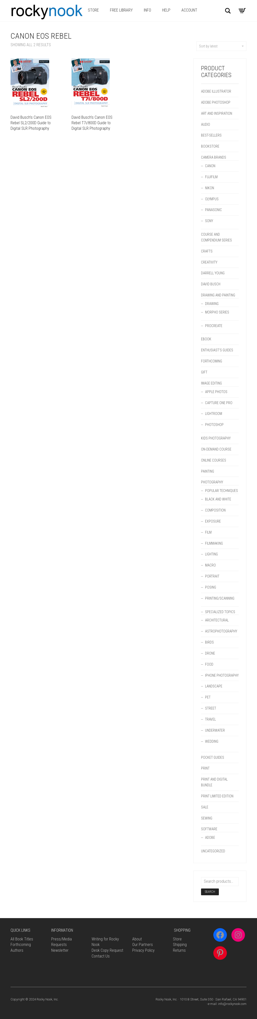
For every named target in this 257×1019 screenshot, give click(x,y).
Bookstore (210, 146)
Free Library (121, 10)
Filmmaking (214, 543)
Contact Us (101, 956)
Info (147, 10)
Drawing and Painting (218, 295)
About (137, 939)
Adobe (210, 838)
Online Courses (213, 460)
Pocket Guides (212, 757)
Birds (209, 642)
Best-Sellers (211, 135)
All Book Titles (22, 939)
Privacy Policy (143, 950)
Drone (210, 653)
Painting (207, 471)
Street (210, 708)
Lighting (211, 554)
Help (166, 10)
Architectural (217, 620)
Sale (204, 807)
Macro (210, 565)
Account (189, 10)
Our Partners (142, 944)
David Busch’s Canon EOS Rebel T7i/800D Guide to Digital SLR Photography (92, 123)
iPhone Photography (222, 675)
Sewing (206, 818)
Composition (215, 510)
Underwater (215, 730)
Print (205, 768)
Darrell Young (213, 273)
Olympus (212, 199)
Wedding (211, 741)
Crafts (207, 251)
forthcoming (211, 361)
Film (208, 532)
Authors (17, 950)
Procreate (213, 326)
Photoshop (214, 425)
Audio (205, 124)
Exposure (213, 521)
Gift (204, 372)
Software (209, 829)
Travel (210, 719)
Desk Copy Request (107, 950)
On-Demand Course (216, 449)
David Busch (210, 284)
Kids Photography (216, 438)
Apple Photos (216, 392)
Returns (179, 950)
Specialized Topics (220, 612)
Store (93, 10)
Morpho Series (217, 312)
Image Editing (211, 383)
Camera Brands (213, 157)
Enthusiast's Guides (217, 350)
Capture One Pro (218, 403)
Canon (210, 166)
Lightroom (213, 414)
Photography (212, 482)
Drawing (212, 304)
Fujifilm (211, 177)
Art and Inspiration (216, 113)
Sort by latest (221, 46)
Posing (210, 587)
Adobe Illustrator (216, 91)
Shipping (180, 944)
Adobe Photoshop (215, 102)
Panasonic (213, 210)
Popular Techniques (221, 491)
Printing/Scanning (219, 598)
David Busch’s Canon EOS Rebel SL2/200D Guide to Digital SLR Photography (31, 123)
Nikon (209, 188)
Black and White (218, 499)
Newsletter (60, 950)
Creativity (209, 262)
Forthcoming (21, 944)
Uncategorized (213, 851)
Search (210, 892)
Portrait (212, 576)
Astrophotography (221, 631)
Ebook (206, 339)
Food (209, 664)
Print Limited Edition (217, 796)
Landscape (213, 686)
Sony (209, 221)
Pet (208, 697)
